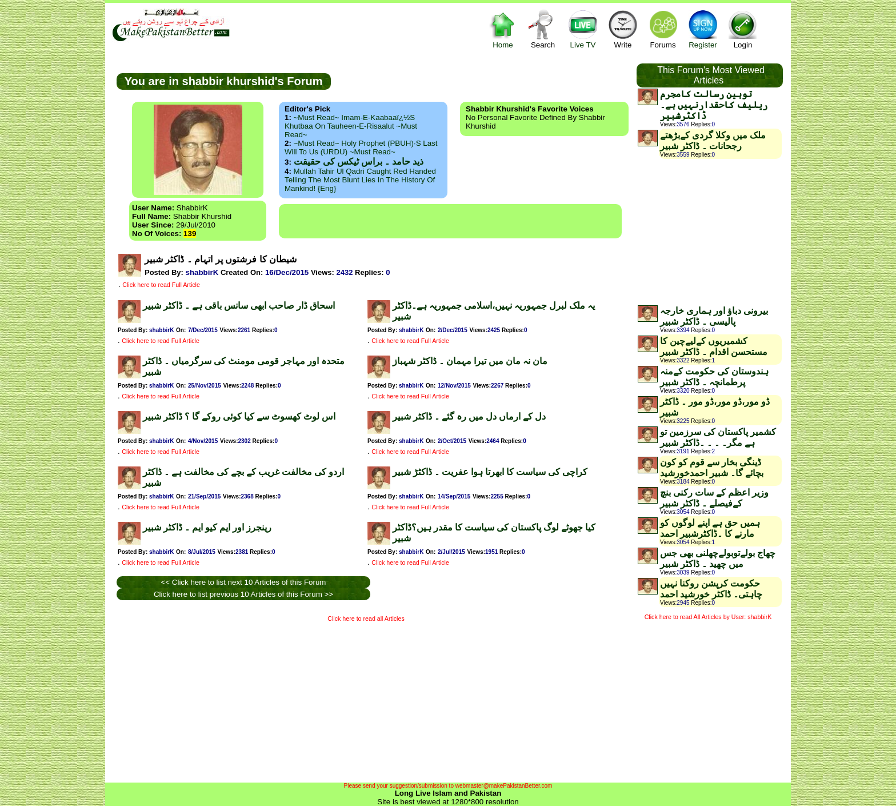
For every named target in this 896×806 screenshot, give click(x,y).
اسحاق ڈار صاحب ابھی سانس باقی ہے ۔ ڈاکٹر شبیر (239, 305)
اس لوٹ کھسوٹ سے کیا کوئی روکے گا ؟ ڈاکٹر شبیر (239, 416)
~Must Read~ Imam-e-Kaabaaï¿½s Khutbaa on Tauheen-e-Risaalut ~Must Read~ (351, 126)
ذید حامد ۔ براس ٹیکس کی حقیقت (358, 161)
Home (503, 29)
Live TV (583, 29)
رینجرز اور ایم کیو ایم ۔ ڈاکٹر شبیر (207, 527)
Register (703, 29)
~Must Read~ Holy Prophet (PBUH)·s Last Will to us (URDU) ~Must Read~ (361, 147)
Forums (663, 29)
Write (623, 29)
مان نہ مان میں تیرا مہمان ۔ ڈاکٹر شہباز (470, 361)
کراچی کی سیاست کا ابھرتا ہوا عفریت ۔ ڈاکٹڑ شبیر (490, 472)
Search (543, 29)
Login (743, 29)
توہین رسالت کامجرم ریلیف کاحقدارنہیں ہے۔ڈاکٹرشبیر (713, 105)
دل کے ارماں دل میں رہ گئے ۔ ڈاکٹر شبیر (469, 416)
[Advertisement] (450, 221)
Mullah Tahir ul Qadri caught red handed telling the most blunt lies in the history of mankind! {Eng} (360, 180)
